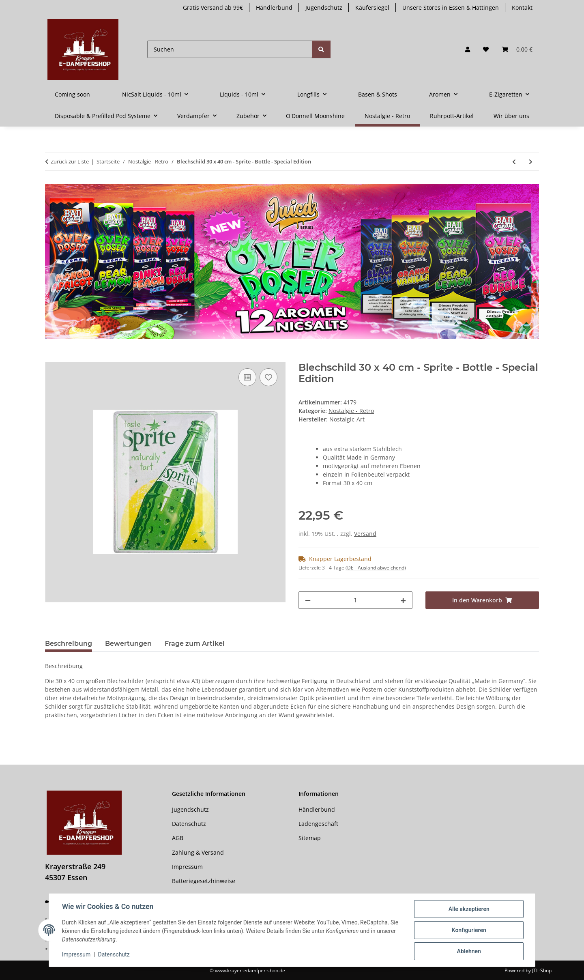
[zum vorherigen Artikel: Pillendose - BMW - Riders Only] (514, 161)
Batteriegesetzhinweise (203, 881)
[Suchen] (229, 49)
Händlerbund (274, 7)
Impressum (76, 955)
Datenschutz (114, 955)
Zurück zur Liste (70, 161)
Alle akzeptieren (468, 909)
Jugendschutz (323, 7)
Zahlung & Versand (198, 852)
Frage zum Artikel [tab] (195, 643)
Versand (365, 533)
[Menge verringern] (308, 600)
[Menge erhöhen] (403, 600)
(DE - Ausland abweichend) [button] (376, 567)
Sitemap (309, 838)
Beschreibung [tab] (68, 643)
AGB (177, 838)
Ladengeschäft (318, 823)
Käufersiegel (372, 7)
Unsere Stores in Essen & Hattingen (450, 7)
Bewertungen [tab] (128, 643)
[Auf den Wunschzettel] (268, 377)
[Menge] (355, 600)
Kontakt (522, 7)
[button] (468, 49)
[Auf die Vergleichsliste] (247, 377)
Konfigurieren (468, 930)
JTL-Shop (542, 970)
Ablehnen (469, 951)
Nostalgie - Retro (351, 411)
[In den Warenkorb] (51, 357)
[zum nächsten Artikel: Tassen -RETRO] (530, 161)
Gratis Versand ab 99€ (213, 7)
